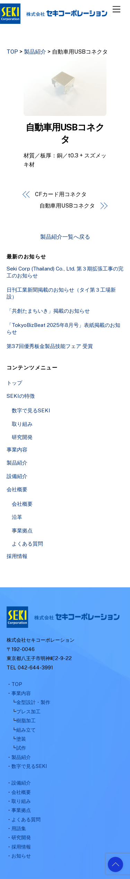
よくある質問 (27, 544)
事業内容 (17, 449)
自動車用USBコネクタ (67, 205)
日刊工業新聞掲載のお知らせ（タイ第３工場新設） (61, 293)
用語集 (18, 828)
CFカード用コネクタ (60, 194)
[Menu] (116, 9)
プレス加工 (28, 711)
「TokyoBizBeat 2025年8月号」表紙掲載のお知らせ (63, 328)
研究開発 (22, 437)
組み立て (26, 730)
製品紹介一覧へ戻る (65, 237)
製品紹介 (17, 463)
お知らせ (21, 856)
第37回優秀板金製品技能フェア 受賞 (50, 346)
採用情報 (17, 556)
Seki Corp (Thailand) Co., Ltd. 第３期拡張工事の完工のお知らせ (65, 272)
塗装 (21, 739)
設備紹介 (17, 476)
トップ (14, 383)
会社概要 (17, 489)
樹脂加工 (26, 720)
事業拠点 (22, 530)
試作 (21, 748)
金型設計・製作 (33, 702)
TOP (16, 684)
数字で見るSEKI (31, 410)
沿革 (17, 517)
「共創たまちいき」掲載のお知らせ (48, 311)
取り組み (22, 424)
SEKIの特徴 (21, 396)
